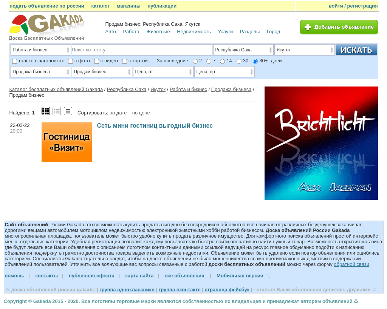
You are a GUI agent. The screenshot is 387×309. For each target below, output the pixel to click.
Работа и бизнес (188, 89)
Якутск (158, 89)
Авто (110, 31)
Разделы (250, 31)
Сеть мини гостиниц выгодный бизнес (155, 125)
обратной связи (351, 264)
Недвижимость (194, 31)
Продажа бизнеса (231, 89)
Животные (158, 31)
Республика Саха (126, 89)
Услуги (225, 31)
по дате (118, 113)
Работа (131, 31)
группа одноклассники (127, 289)
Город (273, 31)
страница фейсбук (226, 289)
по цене (141, 113)
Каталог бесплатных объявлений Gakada (56, 89)
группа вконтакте (180, 289)
